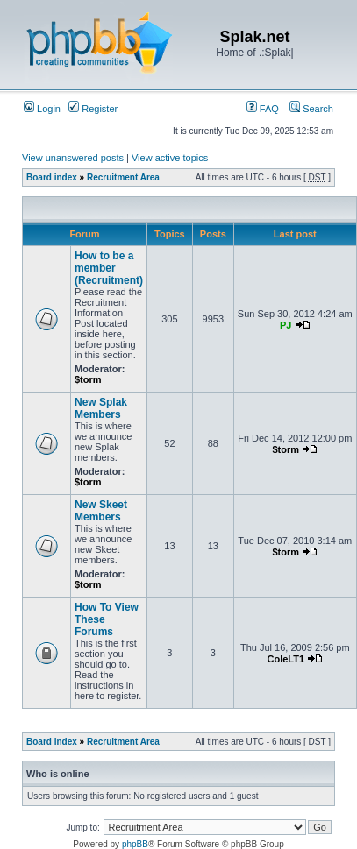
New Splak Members (101, 408)
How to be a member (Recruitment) (109, 268)
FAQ (262, 108)
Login (42, 108)
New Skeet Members (101, 511)
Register (93, 108)
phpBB (135, 844)
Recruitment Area (123, 177)
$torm (88, 379)
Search (311, 108)
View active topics (170, 157)
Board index (51, 177)
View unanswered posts (73, 157)
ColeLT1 (285, 659)
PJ (285, 325)
